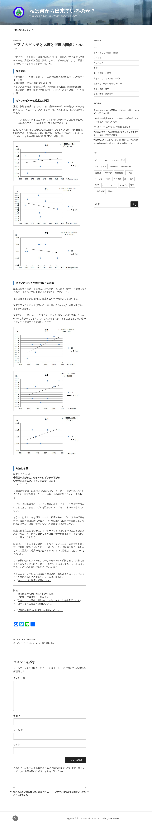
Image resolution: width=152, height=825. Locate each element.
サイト (16, 744)
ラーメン (99, 179)
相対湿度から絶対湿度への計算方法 (35, 594)
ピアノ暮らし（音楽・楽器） (27, 639)
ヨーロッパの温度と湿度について (34, 580)
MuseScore (126, 166)
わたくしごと (99, 47)
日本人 (111, 191)
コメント (19, 678)
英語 (108, 179)
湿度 (47, 643)
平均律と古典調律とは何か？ (32, 597)
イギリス (117, 179)
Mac (106, 160)
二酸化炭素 (100, 191)
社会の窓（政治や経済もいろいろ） (109, 83)
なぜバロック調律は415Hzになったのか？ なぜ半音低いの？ (49, 600)
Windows (114, 166)
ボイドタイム (101, 166)
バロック (108, 173)
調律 (52, 643)
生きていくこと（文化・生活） (107, 78)
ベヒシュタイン (34, 643)
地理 (132, 179)
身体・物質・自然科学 (103, 94)
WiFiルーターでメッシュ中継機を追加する (112, 127)
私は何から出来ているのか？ (62, 11)
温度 (43, 643)
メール (18, 730)
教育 (95, 68)
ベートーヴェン (109, 185)
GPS (97, 185)
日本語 (129, 173)
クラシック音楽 (118, 160)
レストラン (98, 58)
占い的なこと (99, 63)
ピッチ (25, 643)
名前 (17, 715)
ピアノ (19, 643)
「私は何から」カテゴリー (26, 30)
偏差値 (98, 173)
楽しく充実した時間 (102, 73)
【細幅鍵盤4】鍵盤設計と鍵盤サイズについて (40, 610)
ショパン (123, 185)
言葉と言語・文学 (101, 89)
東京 (132, 185)
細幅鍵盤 (119, 173)
